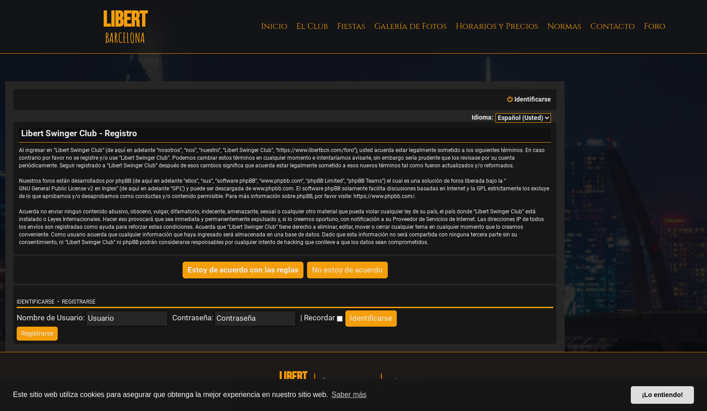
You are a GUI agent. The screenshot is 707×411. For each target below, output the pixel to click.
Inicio (274, 26)
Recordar (323, 317)
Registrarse (79, 302)
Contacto (612, 26)
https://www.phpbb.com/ (384, 196)
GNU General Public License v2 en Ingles (67, 188)
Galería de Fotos (410, 26)
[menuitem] (528, 99)
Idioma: (482, 117)
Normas (564, 26)
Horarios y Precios (497, 26)
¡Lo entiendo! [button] (662, 394)
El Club (312, 26)
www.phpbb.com (273, 188)
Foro (655, 26)
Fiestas (351, 26)
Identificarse (36, 302)
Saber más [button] (349, 394)
